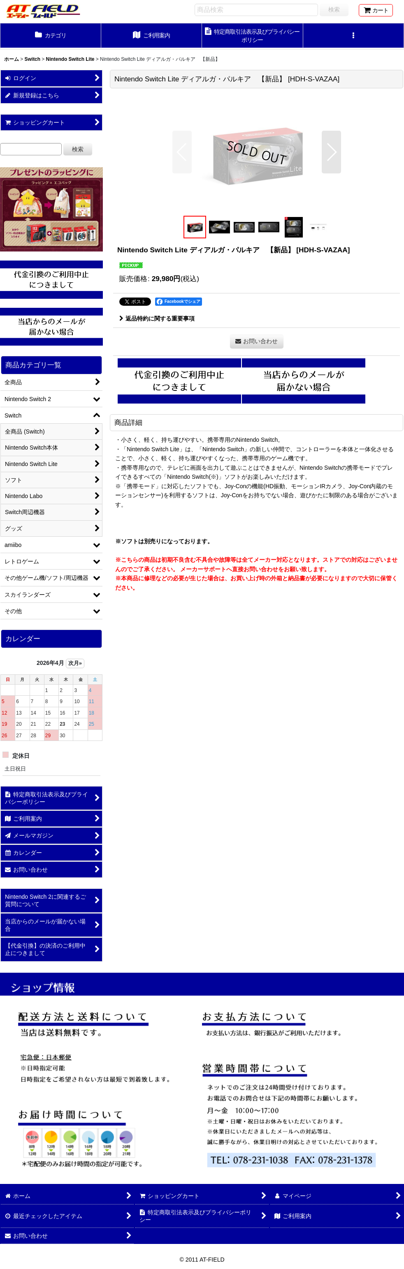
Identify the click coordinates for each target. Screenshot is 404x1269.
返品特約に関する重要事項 (157, 318)
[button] (353, 36)
